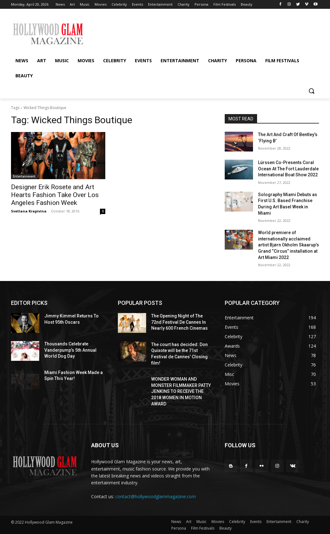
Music (201, 521)
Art (188, 521)
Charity (302, 521)
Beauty (225, 528)
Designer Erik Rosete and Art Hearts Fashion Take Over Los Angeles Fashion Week (55, 194)
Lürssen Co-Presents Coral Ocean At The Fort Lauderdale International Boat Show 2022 (288, 168)
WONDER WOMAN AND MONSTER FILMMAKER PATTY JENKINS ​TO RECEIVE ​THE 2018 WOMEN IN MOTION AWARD (181, 391)
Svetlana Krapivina (29, 211)
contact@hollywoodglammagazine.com (155, 496)
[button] (311, 90)
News (176, 521)
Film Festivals (202, 528)
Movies (218, 521)
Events (255, 521)
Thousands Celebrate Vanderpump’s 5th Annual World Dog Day (70, 350)
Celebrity (237, 521)
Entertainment (24, 176)
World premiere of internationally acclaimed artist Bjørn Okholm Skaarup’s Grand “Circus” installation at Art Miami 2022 (288, 245)
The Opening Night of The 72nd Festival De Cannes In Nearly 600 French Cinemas (179, 322)
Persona (178, 528)
